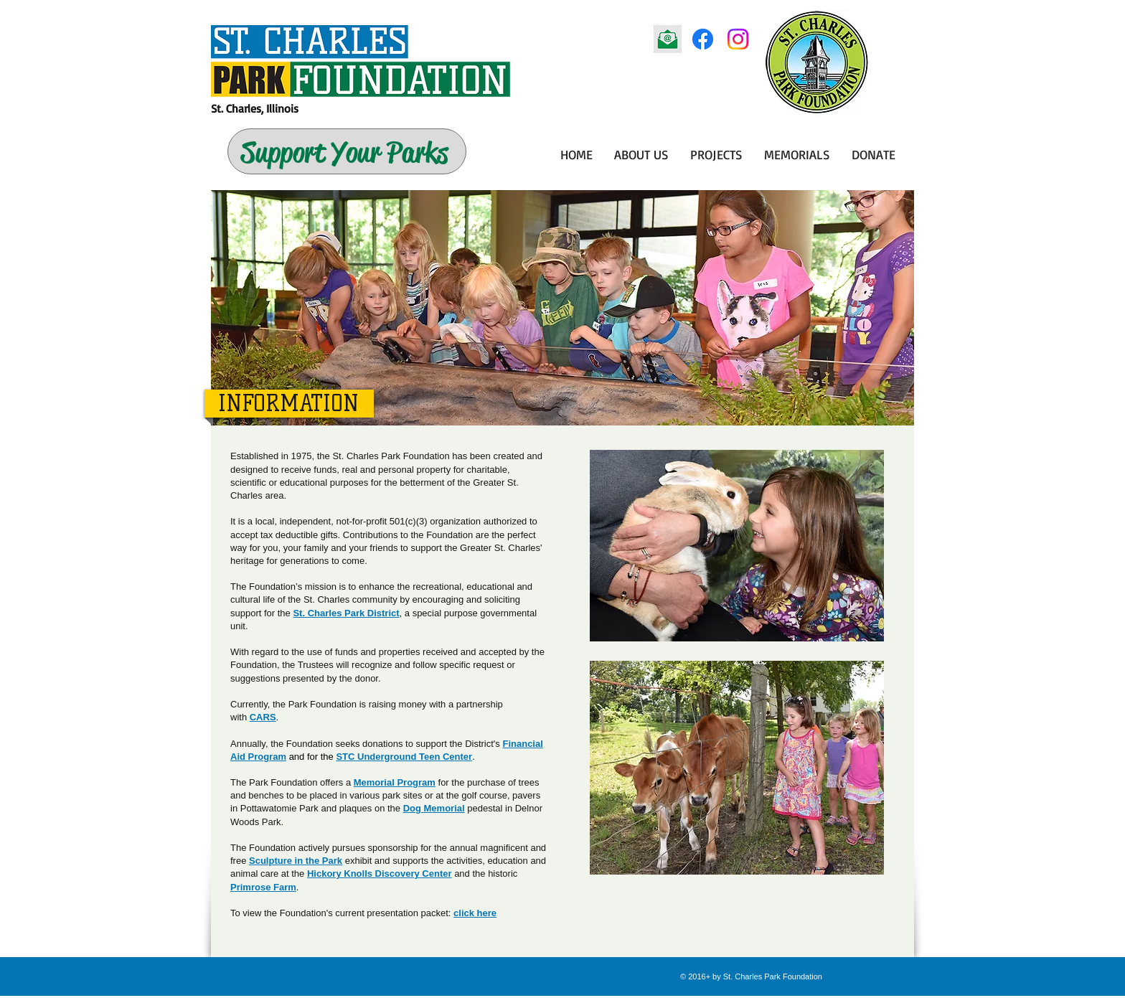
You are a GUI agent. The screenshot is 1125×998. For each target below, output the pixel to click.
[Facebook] (703, 39)
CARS (263, 717)
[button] (641, 154)
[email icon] (668, 39)
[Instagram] (738, 39)
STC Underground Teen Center (404, 756)
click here (474, 913)
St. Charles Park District (346, 613)
